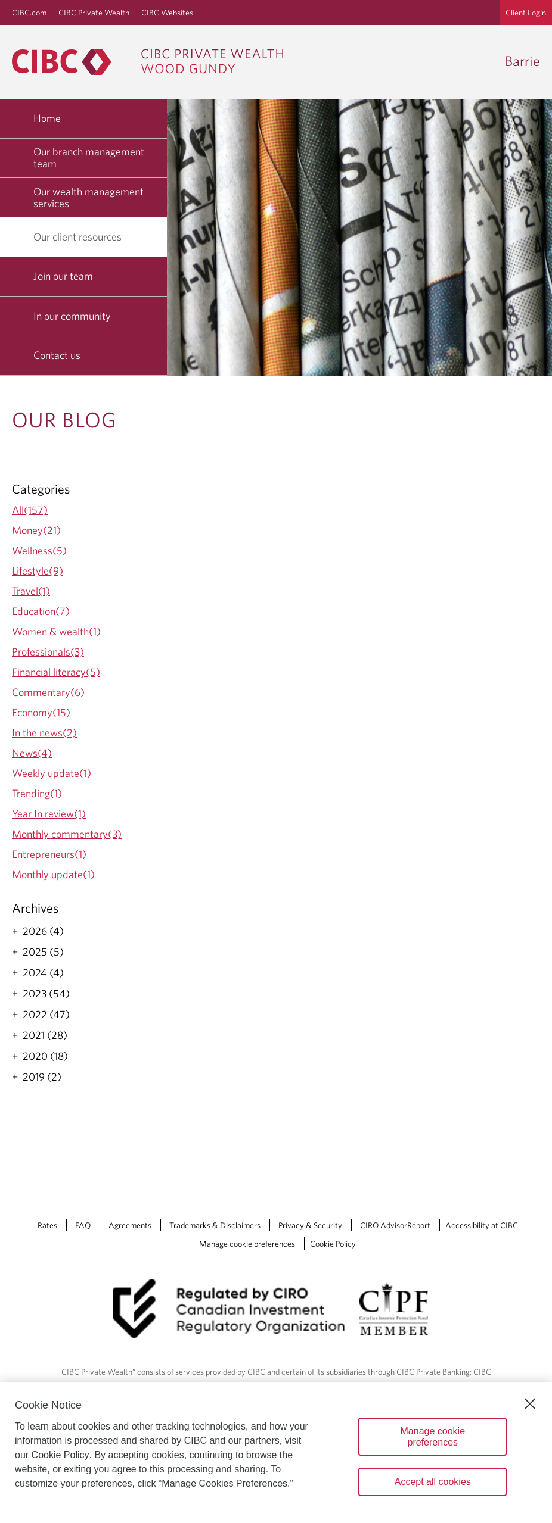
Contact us (56, 355)
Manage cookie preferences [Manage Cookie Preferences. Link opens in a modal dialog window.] (247, 1244)
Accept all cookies (433, 1482)
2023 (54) (46, 994)
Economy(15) (41, 712)
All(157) (30, 510)
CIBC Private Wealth (93, 12)
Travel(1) (31, 591)
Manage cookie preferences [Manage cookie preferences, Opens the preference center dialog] (433, 1436)
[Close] (530, 1404)
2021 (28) (45, 1035)
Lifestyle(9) (37, 570)
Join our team (63, 276)
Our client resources (82, 236)
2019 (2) (42, 1077)
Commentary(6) (48, 692)
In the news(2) (44, 732)
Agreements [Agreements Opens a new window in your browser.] (129, 1225)
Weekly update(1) (51, 773)
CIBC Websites (167, 12)
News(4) (32, 753)
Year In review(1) (49, 813)
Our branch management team (88, 157)
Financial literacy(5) (56, 672)
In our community (72, 316)
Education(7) (41, 611)
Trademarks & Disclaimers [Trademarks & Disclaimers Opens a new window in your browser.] (215, 1225)
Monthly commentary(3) (67, 834)
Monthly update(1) (53, 874)
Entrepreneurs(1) (49, 854)
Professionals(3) (48, 651)
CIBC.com (29, 12)
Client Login (526, 12)
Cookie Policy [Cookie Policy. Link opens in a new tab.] (333, 1244)
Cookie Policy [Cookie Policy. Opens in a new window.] (60, 1455)
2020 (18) (45, 1056)
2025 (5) (43, 952)
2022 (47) (46, 1014)
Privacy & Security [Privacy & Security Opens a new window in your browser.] (310, 1225)
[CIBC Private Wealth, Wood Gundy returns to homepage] (153, 62)
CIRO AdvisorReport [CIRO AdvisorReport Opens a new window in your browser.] (395, 1225)
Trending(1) (37, 793)
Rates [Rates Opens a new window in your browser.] (47, 1225)
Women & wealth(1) (56, 631)
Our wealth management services (88, 197)
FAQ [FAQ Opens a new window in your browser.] (83, 1225)
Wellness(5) (39, 550)
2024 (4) (43, 973)
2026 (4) (43, 931)
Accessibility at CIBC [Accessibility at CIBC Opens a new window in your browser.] (481, 1225)
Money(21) (36, 530)
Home (47, 118)
